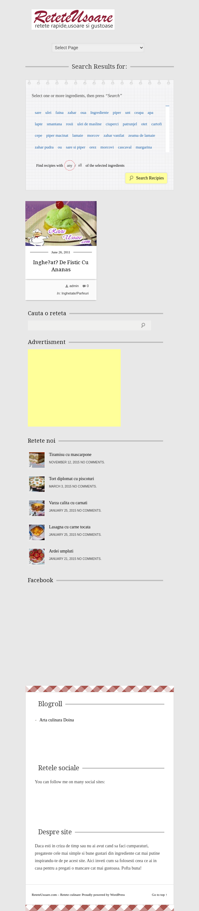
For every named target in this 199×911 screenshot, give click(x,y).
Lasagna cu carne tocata (69, 527)
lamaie (77, 135)
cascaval (125, 147)
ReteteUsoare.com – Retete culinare (73, 19)
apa (150, 112)
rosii (69, 124)
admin (74, 286)
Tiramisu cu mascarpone (70, 454)
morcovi (107, 147)
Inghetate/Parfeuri (75, 293)
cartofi (156, 124)
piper (117, 112)
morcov (93, 135)
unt (127, 112)
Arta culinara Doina (57, 720)
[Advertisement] (74, 388)
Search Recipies (150, 178)
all (80, 165)
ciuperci (112, 124)
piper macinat (57, 135)
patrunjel (130, 124)
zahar (72, 112)
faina (59, 112)
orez (92, 147)
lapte (38, 124)
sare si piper (75, 147)
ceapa (139, 112)
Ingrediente (99, 112)
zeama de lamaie (141, 135)
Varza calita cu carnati (68, 503)
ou (60, 147)
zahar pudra (44, 147)
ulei (48, 112)
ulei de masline (89, 124)
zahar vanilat (114, 135)
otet (144, 124)
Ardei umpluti (61, 551)
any (69, 165)
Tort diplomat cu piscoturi (71, 478)
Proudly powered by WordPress (103, 894)
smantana (54, 124)
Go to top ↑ (159, 894)
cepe (38, 135)
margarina (144, 147)
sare (38, 112)
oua (83, 112)
